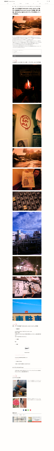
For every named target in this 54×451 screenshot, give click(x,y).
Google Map (17, 358)
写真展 (21, 414)
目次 (15, 55)
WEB (24, 355)
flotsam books (15, 414)
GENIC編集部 (15, 51)
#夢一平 (22, 50)
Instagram (17, 355)
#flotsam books (15, 50)
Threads (20, 355)
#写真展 (19, 50)
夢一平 (24, 414)
